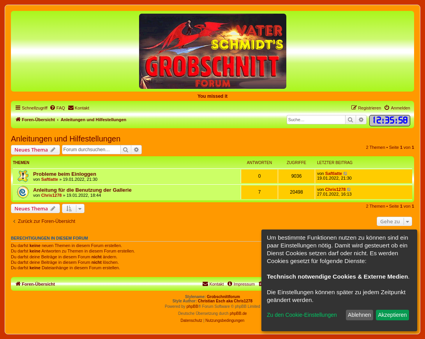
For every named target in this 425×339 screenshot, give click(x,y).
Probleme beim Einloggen (64, 174)
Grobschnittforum (223, 297)
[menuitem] (57, 108)
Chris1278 (51, 195)
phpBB (192, 306)
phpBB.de (238, 313)
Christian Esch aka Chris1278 (225, 301)
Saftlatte (49, 179)
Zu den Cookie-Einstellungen (302, 315)
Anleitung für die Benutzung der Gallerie (82, 190)
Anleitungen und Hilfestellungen (65, 138)
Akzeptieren (392, 315)
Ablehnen (359, 315)
